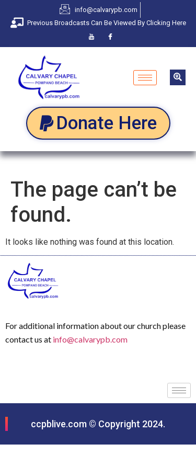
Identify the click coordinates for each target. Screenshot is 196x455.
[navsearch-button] (178, 77)
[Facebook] (110, 36)
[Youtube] (91, 36)
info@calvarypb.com (90, 339)
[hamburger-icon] (145, 77)
